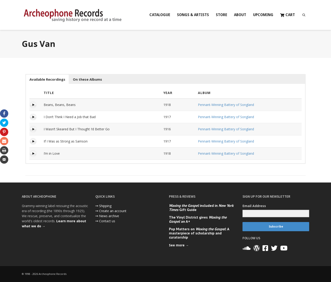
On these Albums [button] (87, 79)
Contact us (107, 221)
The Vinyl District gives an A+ (198, 219)
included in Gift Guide (201, 207)
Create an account (112, 211)
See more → (179, 245)
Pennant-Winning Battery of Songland (226, 105)
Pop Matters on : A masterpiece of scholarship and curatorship (199, 233)
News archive (109, 216)
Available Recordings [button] (47, 79)
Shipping (105, 206)
